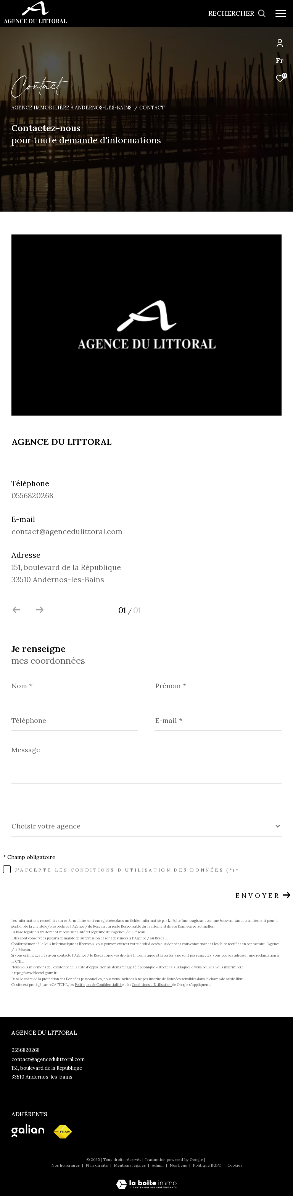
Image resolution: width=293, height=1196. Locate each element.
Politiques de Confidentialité (98, 984)
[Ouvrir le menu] (281, 13)
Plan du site (97, 1165)
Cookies (234, 1165)
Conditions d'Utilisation (152, 984)
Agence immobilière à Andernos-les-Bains (71, 107)
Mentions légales (130, 1165)
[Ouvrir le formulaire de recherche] (237, 13)
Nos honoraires (66, 1165)
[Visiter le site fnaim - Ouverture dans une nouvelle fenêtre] (62, 1132)
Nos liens (179, 1165)
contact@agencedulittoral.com (66, 531)
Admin (158, 1165)
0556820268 (32, 495)
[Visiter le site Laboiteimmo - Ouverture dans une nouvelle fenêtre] (146, 1179)
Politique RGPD (207, 1165)
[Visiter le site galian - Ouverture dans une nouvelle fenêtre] (27, 1130)
